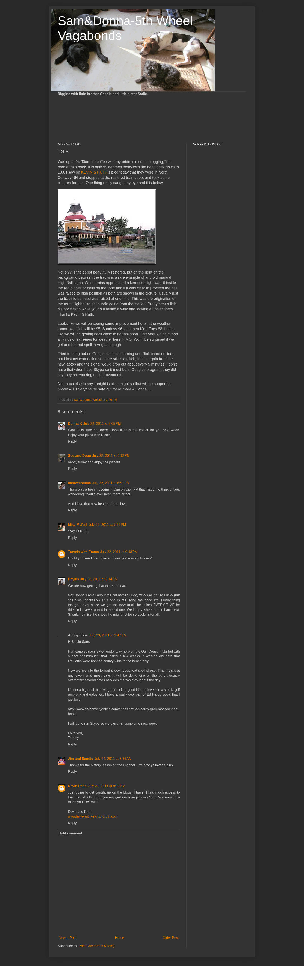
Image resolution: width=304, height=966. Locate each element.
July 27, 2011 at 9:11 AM (106, 786)
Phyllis (73, 579)
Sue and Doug (79, 455)
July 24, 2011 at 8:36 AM (113, 758)
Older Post (171, 938)
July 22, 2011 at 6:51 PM (111, 483)
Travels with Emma (83, 552)
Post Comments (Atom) (96, 946)
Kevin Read (77, 786)
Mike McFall (77, 524)
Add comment (70, 833)
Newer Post (68, 938)
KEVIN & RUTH (94, 172)
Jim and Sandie (80, 758)
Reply (72, 441)
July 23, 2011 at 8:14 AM (99, 579)
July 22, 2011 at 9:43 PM (119, 552)
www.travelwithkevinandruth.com (93, 816)
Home (119, 938)
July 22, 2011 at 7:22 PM (107, 524)
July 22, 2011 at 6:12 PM (111, 455)
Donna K (75, 423)
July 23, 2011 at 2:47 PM (107, 635)
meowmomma (79, 483)
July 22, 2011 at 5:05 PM (102, 423)
